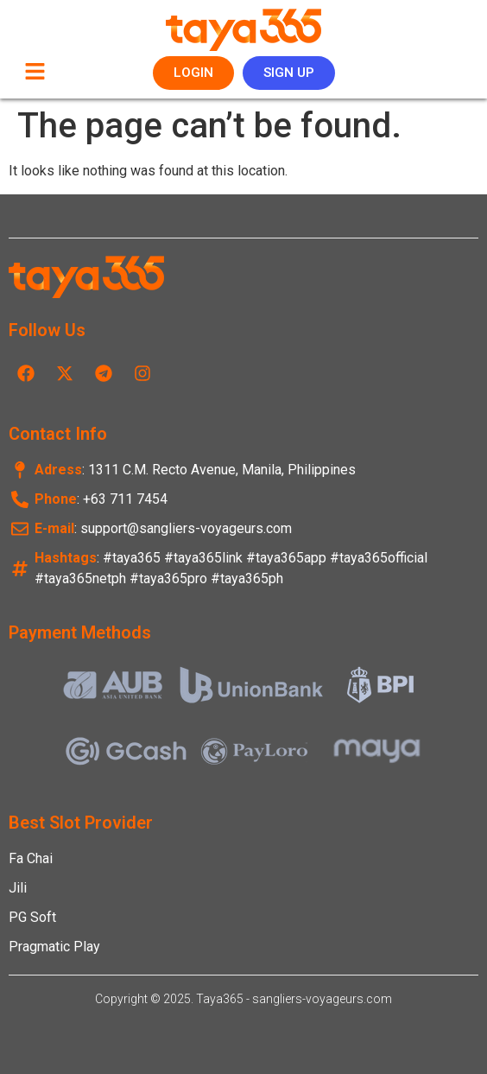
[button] (34, 73)
